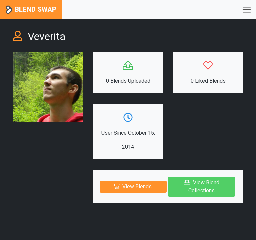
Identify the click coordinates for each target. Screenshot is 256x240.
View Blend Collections (201, 186)
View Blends (133, 186)
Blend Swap (30, 10)
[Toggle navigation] (246, 9)
